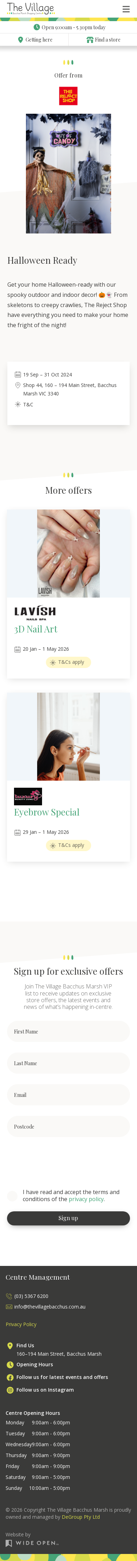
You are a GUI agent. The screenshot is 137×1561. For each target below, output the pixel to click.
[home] (31, 9)
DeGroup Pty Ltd (81, 1516)
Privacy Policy (21, 1324)
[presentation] (60, 1161)
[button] (126, 9)
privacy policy (86, 1199)
